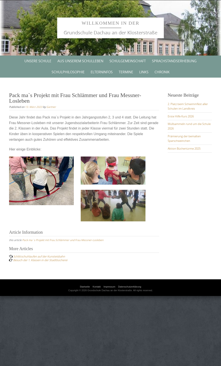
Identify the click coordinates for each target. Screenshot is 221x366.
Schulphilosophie (68, 72)
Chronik (162, 72)
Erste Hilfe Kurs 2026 (181, 116)
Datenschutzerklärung (129, 286)
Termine (126, 72)
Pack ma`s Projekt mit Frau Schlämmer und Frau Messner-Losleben (62, 240)
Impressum (109, 286)
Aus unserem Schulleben (80, 61)
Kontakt (97, 286)
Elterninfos (102, 72)
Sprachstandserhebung (174, 61)
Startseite (85, 286)
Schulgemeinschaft (127, 61)
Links (143, 72)
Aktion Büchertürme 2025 (184, 148)
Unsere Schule (37, 61)
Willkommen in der (110, 23)
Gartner (51, 107)
